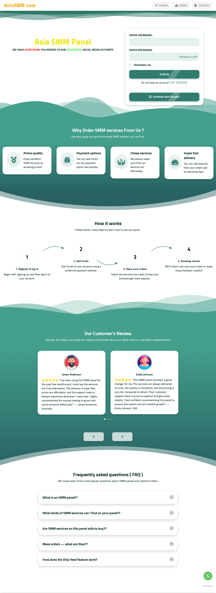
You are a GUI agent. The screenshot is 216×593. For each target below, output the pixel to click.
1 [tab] (104, 419)
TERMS (180, 5)
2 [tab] (107, 419)
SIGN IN (164, 74)
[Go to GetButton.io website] (207, 586)
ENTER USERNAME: (140, 35)
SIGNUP (161, 5)
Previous (86, 436)
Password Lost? (188, 57)
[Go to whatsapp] (208, 576)
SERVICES (202, 5)
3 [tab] (110, 419)
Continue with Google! (164, 96)
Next (129, 436)
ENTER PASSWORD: (140, 50)
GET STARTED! (179, 83)
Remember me (142, 65)
